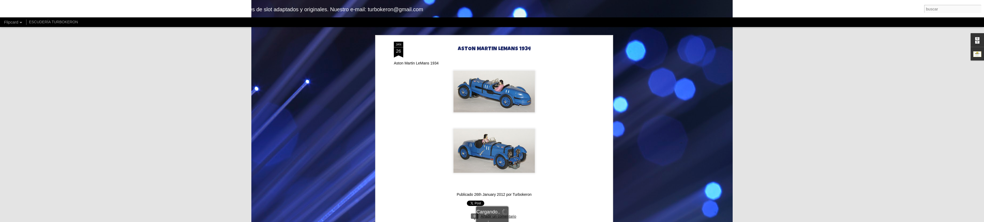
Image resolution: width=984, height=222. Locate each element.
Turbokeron (522, 194)
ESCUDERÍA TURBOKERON (53, 22)
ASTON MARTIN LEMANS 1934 (494, 49)
